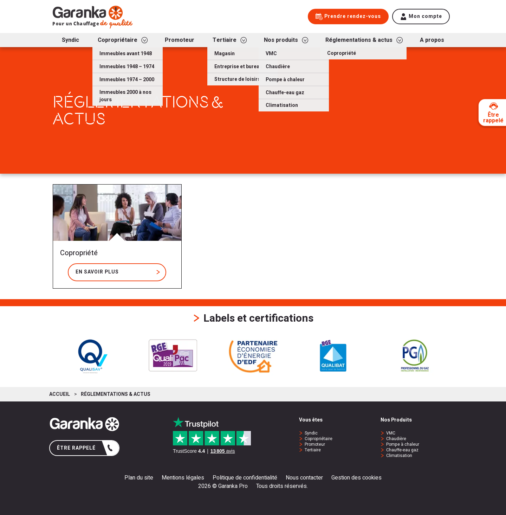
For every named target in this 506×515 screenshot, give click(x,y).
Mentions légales (183, 478)
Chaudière (396, 439)
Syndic (311, 433)
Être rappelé (85, 448)
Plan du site (138, 478)
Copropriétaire (318, 439)
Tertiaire (313, 450)
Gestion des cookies (356, 478)
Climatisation (399, 455)
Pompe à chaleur (402, 444)
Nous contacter (304, 478)
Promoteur (315, 444)
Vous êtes (311, 420)
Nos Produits (396, 420)
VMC (390, 433)
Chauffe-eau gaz (402, 450)
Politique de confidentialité (245, 478)
